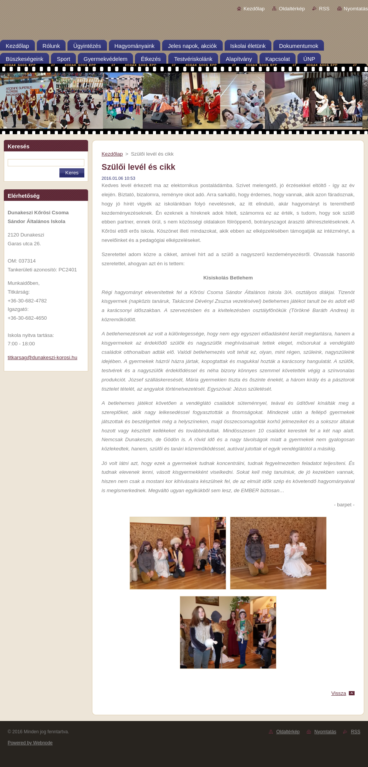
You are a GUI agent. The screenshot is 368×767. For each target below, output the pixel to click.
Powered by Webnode (30, 743)
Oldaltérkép (292, 8)
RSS (324, 8)
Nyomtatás (356, 8)
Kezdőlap (253, 8)
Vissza (338, 693)
